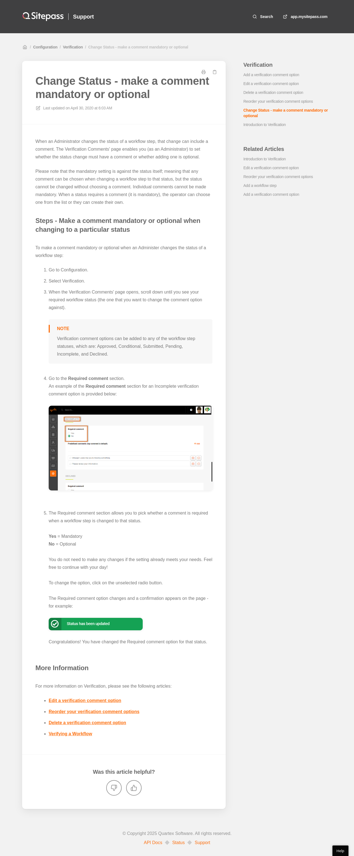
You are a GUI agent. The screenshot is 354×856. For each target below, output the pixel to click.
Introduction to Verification (264, 124)
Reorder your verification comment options (94, 711)
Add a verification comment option (271, 75)
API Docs (153, 842)
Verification (73, 47)
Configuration (45, 47)
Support (202, 842)
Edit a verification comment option (85, 700)
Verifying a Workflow (70, 733)
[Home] (43, 16)
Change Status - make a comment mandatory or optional (138, 47)
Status (178, 842)
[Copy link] (214, 72)
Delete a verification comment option (87, 722)
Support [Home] (83, 17)
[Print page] (203, 72)
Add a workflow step (260, 185)
